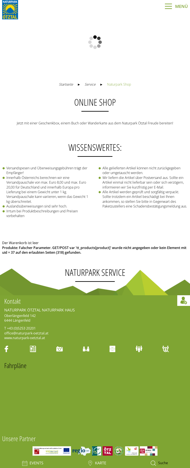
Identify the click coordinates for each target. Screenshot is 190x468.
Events (32, 463)
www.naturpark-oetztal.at (24, 338)
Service (90, 84)
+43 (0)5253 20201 (21, 328)
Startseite (66, 84)
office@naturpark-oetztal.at (26, 333)
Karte (97, 463)
